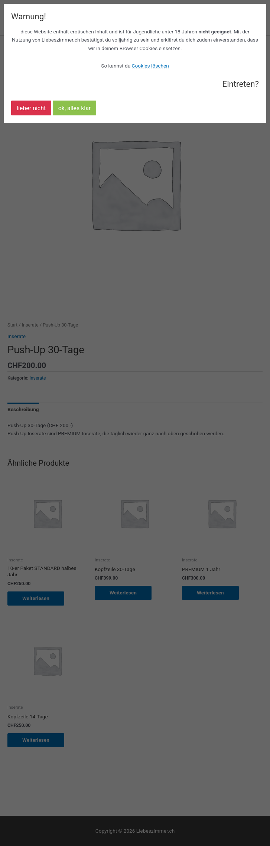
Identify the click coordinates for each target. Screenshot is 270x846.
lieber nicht (31, 108)
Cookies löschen (150, 66)
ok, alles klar (74, 108)
